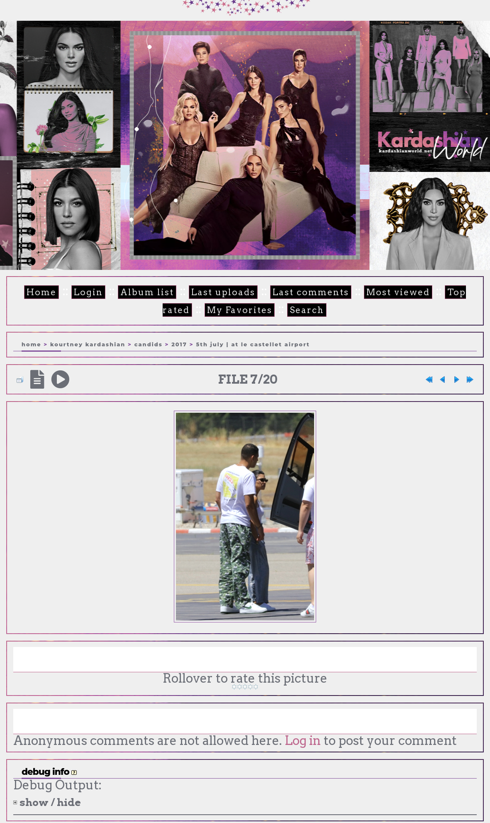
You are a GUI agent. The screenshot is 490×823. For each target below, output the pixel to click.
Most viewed (370, 292)
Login (76, 292)
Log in (301, 740)
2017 (179, 343)
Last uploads (205, 292)
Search (284, 310)
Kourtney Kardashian (87, 343)
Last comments (288, 292)
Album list (133, 292)
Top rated (440, 292)
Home (32, 292)
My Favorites (220, 310)
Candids (148, 343)
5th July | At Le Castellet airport (253, 343)
